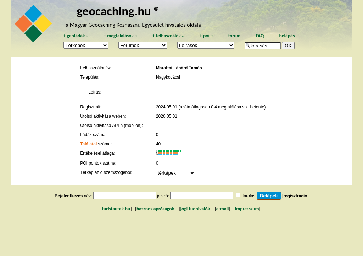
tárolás (248, 195)
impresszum (247, 209)
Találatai (88, 144)
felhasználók (168, 36)
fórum (234, 36)
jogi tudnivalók (195, 209)
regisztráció (295, 195)
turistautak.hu (116, 209)
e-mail (222, 209)
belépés (287, 36)
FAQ (260, 36)
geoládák (76, 36)
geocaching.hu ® (118, 10)
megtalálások (120, 36)
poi (206, 36)
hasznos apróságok (155, 209)
